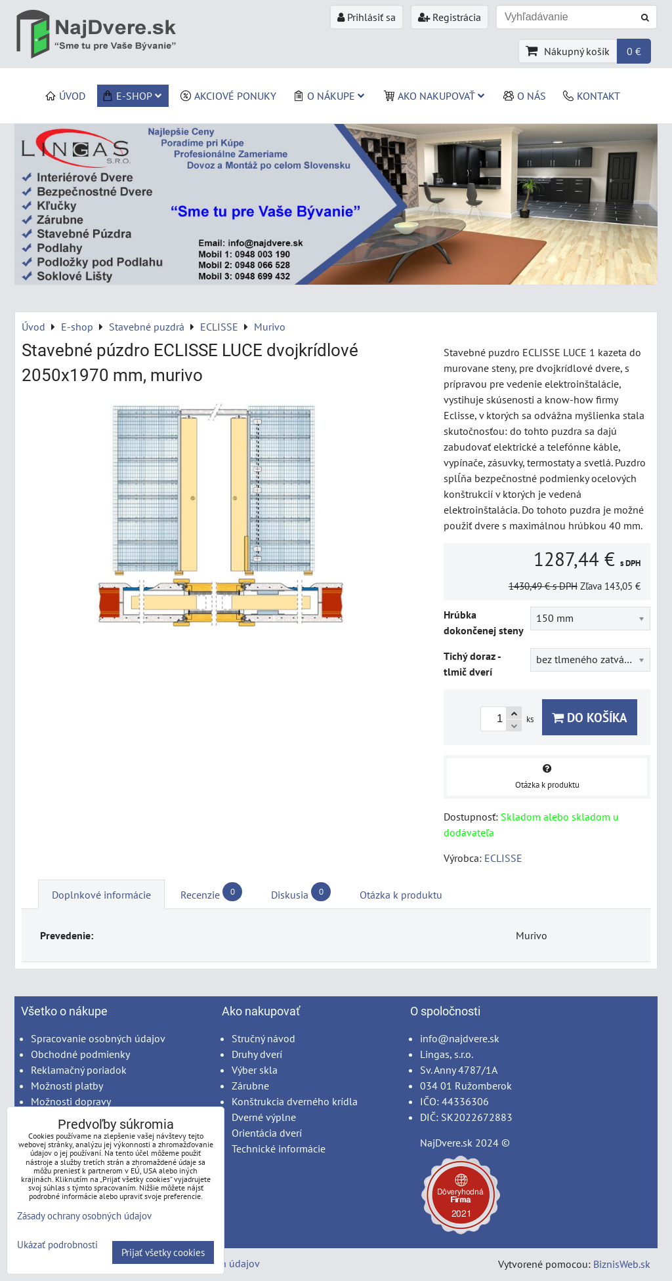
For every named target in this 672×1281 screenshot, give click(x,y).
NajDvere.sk (446, 1142)
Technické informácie (279, 1148)
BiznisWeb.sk (621, 1264)
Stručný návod (263, 1038)
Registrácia (449, 17)
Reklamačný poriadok (79, 1069)
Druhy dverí (257, 1054)
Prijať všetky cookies (163, 1252)
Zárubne (250, 1085)
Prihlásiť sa (366, 17)
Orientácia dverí (267, 1132)
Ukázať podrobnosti (57, 1245)
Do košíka (589, 717)
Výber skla (255, 1069)
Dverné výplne (264, 1117)
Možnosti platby (67, 1085)
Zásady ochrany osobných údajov (84, 1216)
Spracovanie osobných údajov (98, 1038)
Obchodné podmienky (80, 1054)
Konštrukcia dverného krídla (295, 1101)
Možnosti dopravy (71, 1101)
